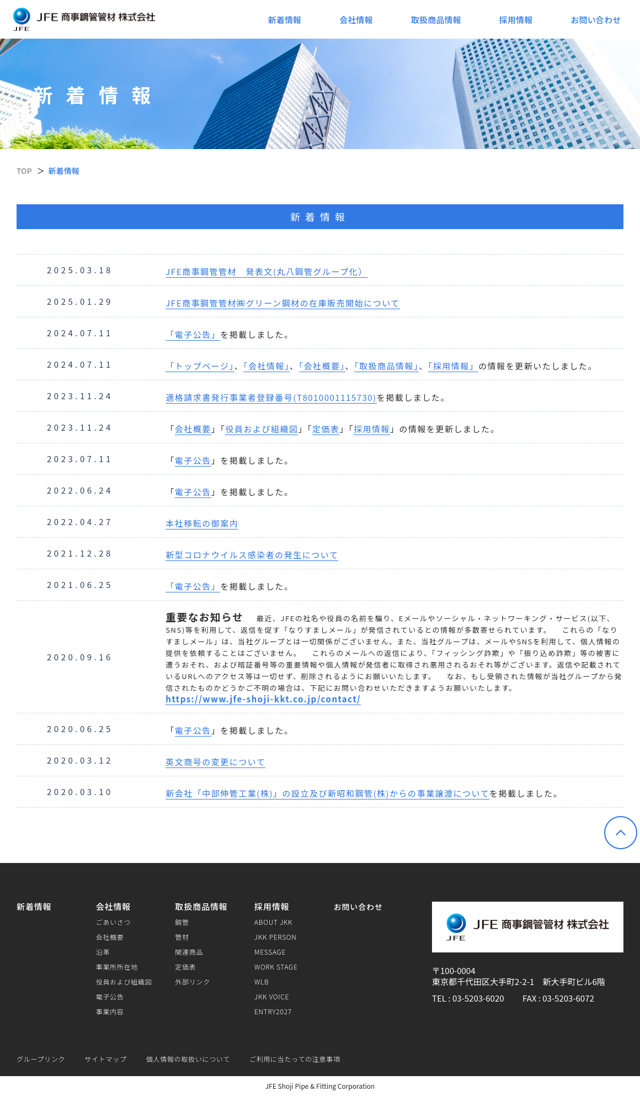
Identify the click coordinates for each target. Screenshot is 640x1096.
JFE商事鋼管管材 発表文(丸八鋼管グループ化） (266, 271)
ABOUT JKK (273, 922)
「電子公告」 (193, 334)
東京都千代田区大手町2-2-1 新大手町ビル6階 (518, 981)
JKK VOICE (271, 996)
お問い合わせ (595, 19)
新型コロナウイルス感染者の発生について (252, 554)
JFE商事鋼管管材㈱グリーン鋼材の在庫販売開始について (282, 303)
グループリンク (41, 1058)
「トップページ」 (200, 366)
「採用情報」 (453, 366)
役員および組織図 (261, 429)
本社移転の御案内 (202, 523)
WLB (261, 981)
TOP (24, 171)
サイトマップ (105, 1058)
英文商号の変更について (215, 761)
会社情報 (356, 19)
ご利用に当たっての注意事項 (294, 1058)
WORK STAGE (276, 966)
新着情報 (285, 19)
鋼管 (182, 922)
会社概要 (193, 429)
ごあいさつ (113, 922)
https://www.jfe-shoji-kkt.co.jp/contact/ (263, 699)
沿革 (103, 952)
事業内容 (110, 1011)
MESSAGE (270, 952)
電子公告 (193, 460)
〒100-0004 (453, 970)
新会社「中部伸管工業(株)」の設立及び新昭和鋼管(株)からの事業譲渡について (327, 793)
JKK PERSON (275, 937)
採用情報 (516, 19)
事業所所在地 (117, 966)
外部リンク (192, 981)
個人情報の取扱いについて (188, 1058)
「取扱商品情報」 (386, 366)
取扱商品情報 (436, 19)
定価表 (326, 429)
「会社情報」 (266, 366)
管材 (182, 937)
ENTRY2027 (273, 1011)
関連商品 (189, 952)
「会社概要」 (322, 366)
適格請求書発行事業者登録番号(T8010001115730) (271, 397)
